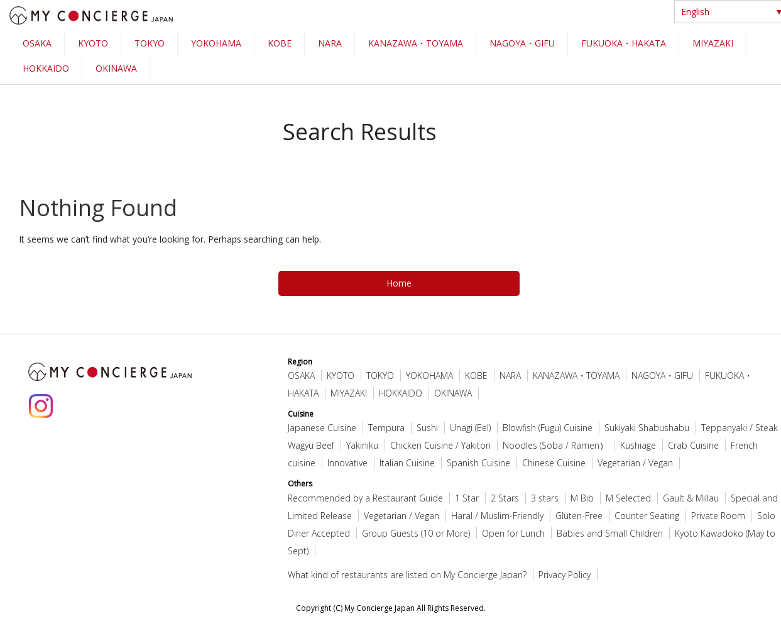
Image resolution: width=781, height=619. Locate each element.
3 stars (545, 498)
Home (399, 283)
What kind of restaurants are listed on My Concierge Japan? (407, 575)
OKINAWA (116, 68)
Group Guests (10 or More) (416, 533)
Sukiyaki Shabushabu (646, 428)
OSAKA (37, 43)
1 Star (467, 498)
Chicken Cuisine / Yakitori (440, 445)
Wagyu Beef (311, 445)
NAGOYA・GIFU (522, 43)
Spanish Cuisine (478, 463)
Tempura (386, 428)
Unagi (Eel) (470, 428)
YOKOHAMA (216, 43)
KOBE (280, 43)
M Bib (582, 498)
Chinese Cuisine (554, 463)
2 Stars (505, 498)
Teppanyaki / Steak (739, 428)
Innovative (347, 463)
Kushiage (638, 445)
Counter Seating (646, 516)
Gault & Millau (691, 498)
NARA (330, 43)
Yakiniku (362, 445)
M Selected (628, 498)
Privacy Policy (564, 575)
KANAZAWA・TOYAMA (415, 43)
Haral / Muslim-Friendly (497, 516)
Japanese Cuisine (322, 428)
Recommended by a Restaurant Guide (365, 498)
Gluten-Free (579, 516)
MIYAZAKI (712, 43)
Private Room (718, 516)
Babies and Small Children (610, 533)
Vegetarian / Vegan (635, 463)
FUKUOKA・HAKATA (623, 43)
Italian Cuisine (407, 463)
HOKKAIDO (46, 68)
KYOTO (93, 43)
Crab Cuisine (693, 445)
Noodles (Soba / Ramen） (555, 445)
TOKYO (149, 43)
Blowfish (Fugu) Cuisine (548, 428)
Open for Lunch (513, 533)
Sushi (427, 428)
